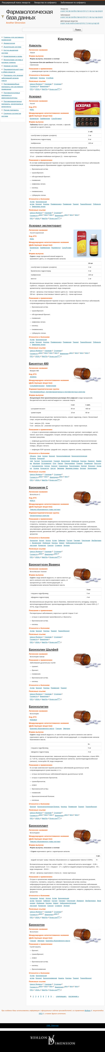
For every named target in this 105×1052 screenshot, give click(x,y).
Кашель (61, 978)
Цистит (53, 468)
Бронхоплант (38, 825)
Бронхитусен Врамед (44, 564)
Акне (39, 456)
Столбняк (49, 78)
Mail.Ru (45, 89)
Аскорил (35, 96)
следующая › (61, 996)
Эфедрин (66, 728)
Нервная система (11, 66)
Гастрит (37, 461)
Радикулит (42, 545)
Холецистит (44, 468)
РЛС (32, 89)
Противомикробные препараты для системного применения (12, 86)
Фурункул (91, 466)
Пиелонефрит (69, 463)
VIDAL (38, 89)
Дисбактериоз (90, 901)
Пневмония (67, 204)
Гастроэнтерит (46, 461)
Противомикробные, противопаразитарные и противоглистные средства (57, 392)
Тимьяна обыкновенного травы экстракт (45, 509)
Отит (54, 463)
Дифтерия (34, 78)
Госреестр (34, 86)
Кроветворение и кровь (13, 56)
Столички (58, 84)
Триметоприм (51, 386)
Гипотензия (86, 540)
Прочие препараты (11, 110)
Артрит (41, 540)
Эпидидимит (92, 468)
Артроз (48, 540)
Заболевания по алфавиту (73, 3)
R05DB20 (33, 720)
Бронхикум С (38, 487)
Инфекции (75, 461)
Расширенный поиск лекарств (16, 3)
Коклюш (42, 78)
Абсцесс (33, 456)
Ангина (45, 456)
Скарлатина (63, 466)
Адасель (35, 45)
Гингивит (77, 540)
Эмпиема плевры (72, 468)
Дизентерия (65, 461)
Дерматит (80, 901)
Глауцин (59, 728)
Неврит (62, 543)
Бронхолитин (38, 706)
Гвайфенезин (45, 118)
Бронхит (39, 204)
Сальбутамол (56, 118)
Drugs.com (55, 89)
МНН (41, 215)
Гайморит (61, 540)
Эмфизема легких (39, 206)
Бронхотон (37, 924)
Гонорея (57, 461)
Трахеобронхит (86, 204)
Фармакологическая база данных (29, 15)
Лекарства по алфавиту (45, 3)
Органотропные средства (39, 516)
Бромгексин (34, 118)
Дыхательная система (12, 47)
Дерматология (9, 43)
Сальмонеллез (37, 466)
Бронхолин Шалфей (43, 649)
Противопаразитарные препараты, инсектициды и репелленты (12, 104)
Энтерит (83, 468)
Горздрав (48, 84)
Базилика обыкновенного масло (42, 728)
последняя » (73, 996)
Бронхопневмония (63, 456)
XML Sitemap (52, 1025)
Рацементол (56, 248)
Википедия (45, 86)
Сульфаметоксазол (37, 386)
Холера (36, 468)
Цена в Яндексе (37, 84)
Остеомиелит (46, 463)
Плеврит (79, 463)
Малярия (36, 463)
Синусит (54, 466)
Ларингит (91, 461)
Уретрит (84, 466)
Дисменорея (36, 543)
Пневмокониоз (56, 204)
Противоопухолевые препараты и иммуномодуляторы (10, 95)
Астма (32, 202)
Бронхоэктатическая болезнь (48, 807)
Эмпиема (60, 468)
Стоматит (58, 545)
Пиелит (60, 463)
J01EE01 (33, 377)
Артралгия (34, 540)
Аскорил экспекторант (45, 225)
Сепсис (47, 466)
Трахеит (76, 204)
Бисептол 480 (39, 363)
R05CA (32, 501)
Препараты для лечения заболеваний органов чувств (12, 78)
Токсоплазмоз (74, 466)
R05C (32, 110)
